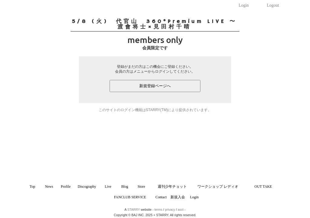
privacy (170, 209)
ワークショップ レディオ (217, 186)
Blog (124, 186)
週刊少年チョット (172, 186)
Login (244, 5)
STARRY (133, 209)
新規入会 (177, 197)
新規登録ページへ (155, 86)
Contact (161, 197)
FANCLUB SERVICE (130, 197)
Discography (87, 186)
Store (141, 186)
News (49, 186)
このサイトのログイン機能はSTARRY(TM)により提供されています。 (155, 110)
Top (32, 186)
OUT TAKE (263, 186)
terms (158, 209)
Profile (66, 186)
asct (180, 209)
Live (108, 186)
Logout (273, 5)
